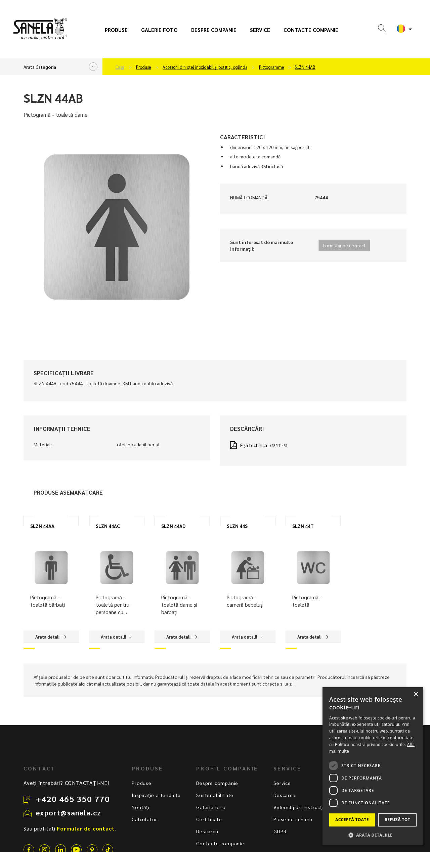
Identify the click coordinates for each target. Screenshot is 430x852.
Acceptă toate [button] (352, 819)
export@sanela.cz (68, 812)
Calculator (144, 819)
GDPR (279, 831)
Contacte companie (311, 30)
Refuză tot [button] (397, 819)
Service (260, 30)
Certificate (209, 819)
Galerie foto (159, 30)
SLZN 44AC (108, 526)
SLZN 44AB (305, 67)
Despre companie (213, 30)
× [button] (415, 694)
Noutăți (140, 807)
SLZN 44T (303, 526)
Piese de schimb (292, 819)
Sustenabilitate (214, 795)
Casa (119, 67)
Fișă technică (253, 445)
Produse (116, 30)
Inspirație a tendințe (156, 795)
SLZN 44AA (42, 526)
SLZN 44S (237, 526)
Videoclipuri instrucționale (305, 807)
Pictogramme (271, 67)
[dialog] (372, 766)
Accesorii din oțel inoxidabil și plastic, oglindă (205, 67)
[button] (373, 835)
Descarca (207, 831)
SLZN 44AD (173, 526)
